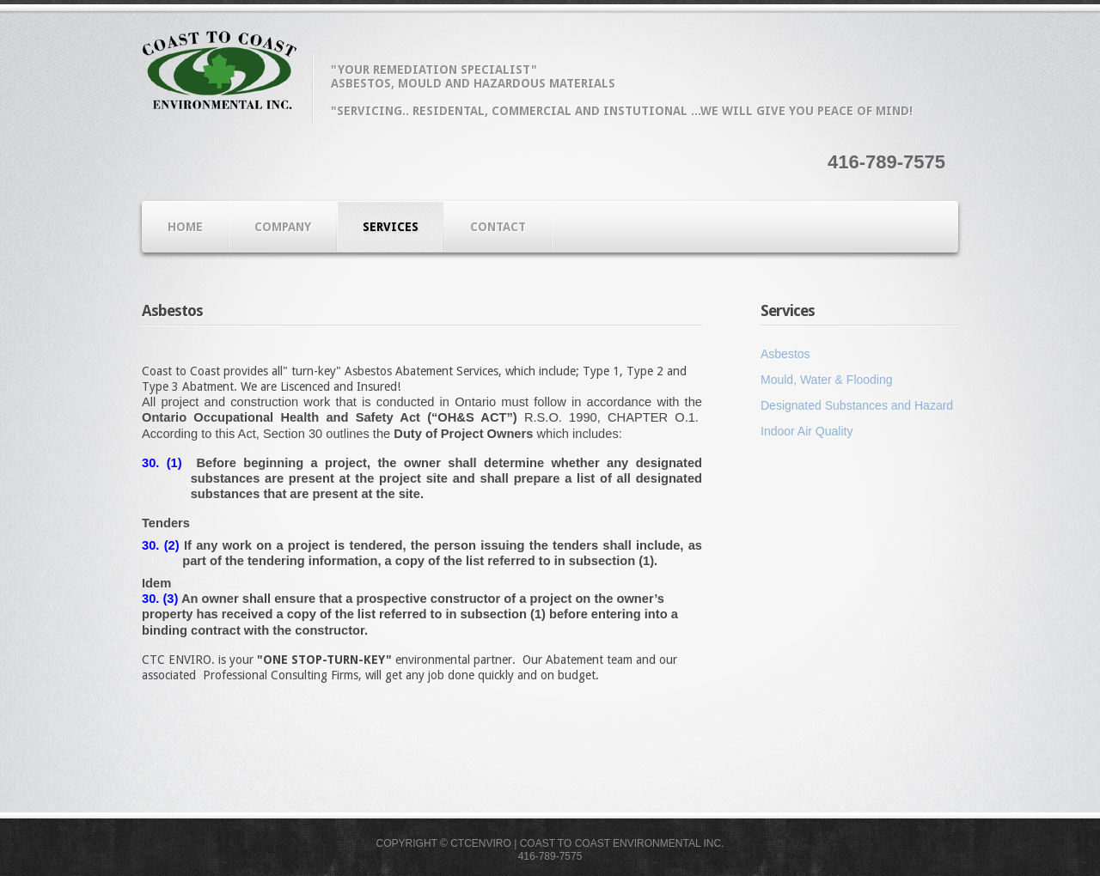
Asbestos (785, 354)
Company (282, 227)
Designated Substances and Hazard (857, 405)
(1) (170, 463)
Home (185, 227)
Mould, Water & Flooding (827, 379)
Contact (498, 227)
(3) (168, 598)
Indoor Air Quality (806, 431)
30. (150, 463)
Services (391, 227)
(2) (169, 545)
